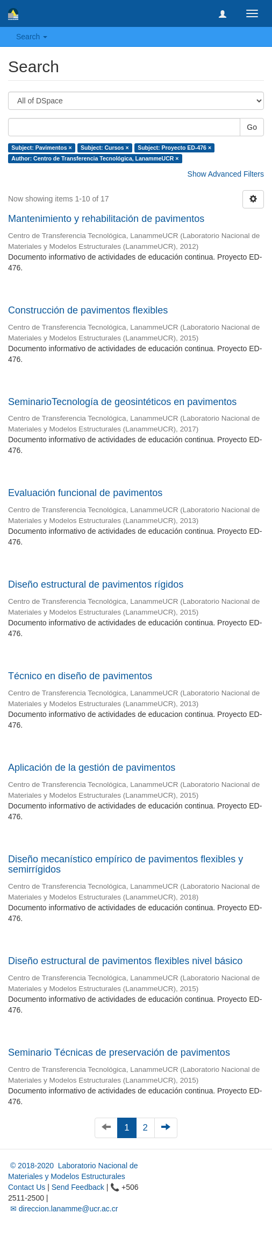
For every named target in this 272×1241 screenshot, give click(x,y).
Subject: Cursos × (105, 147)
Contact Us (26, 1187)
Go (252, 127)
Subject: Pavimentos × (41, 147)
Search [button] (31, 36)
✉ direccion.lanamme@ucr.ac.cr (63, 1208)
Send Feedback (78, 1187)
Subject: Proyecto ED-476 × (174, 147)
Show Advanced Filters (226, 174)
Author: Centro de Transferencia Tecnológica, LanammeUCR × (94, 158)
